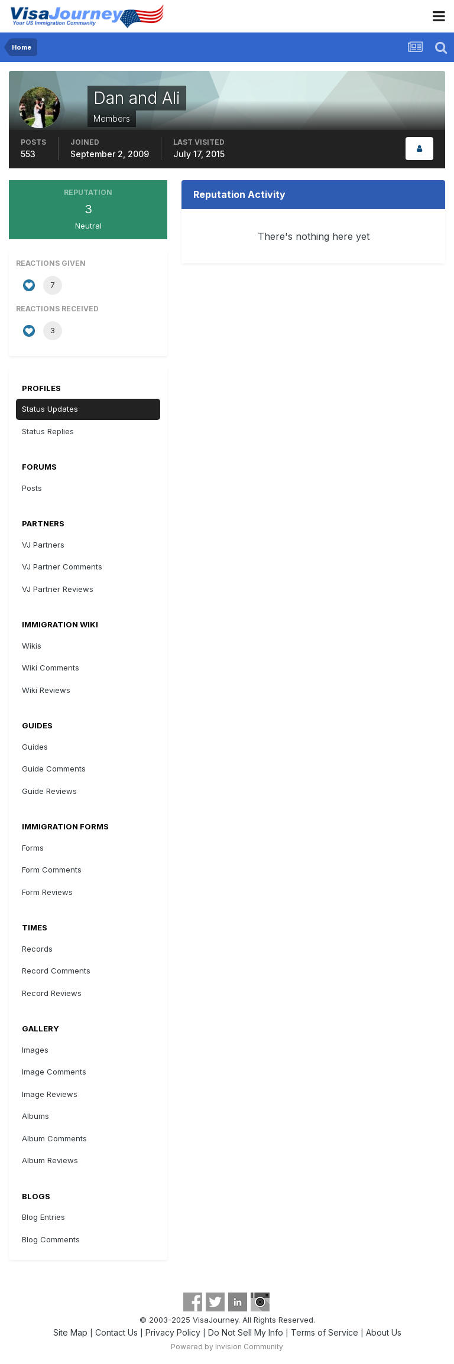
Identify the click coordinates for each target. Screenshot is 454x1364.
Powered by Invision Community (227, 1346)
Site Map (70, 1332)
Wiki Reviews (46, 690)
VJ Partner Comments (62, 566)
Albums (35, 1116)
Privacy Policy (172, 1332)
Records (37, 948)
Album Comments (54, 1138)
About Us (383, 1332)
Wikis (31, 645)
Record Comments (56, 970)
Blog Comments (51, 1239)
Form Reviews (47, 892)
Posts (32, 488)
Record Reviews (52, 993)
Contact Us (116, 1332)
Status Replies (48, 431)
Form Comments (52, 869)
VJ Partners (43, 544)
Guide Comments (54, 768)
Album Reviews (50, 1160)
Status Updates (50, 409)
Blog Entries (43, 1217)
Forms (33, 847)
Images (35, 1049)
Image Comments (54, 1071)
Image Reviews (49, 1094)
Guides (35, 746)
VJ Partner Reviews (57, 589)
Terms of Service (324, 1332)
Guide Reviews (49, 791)
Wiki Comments (50, 667)
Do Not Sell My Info (245, 1332)
